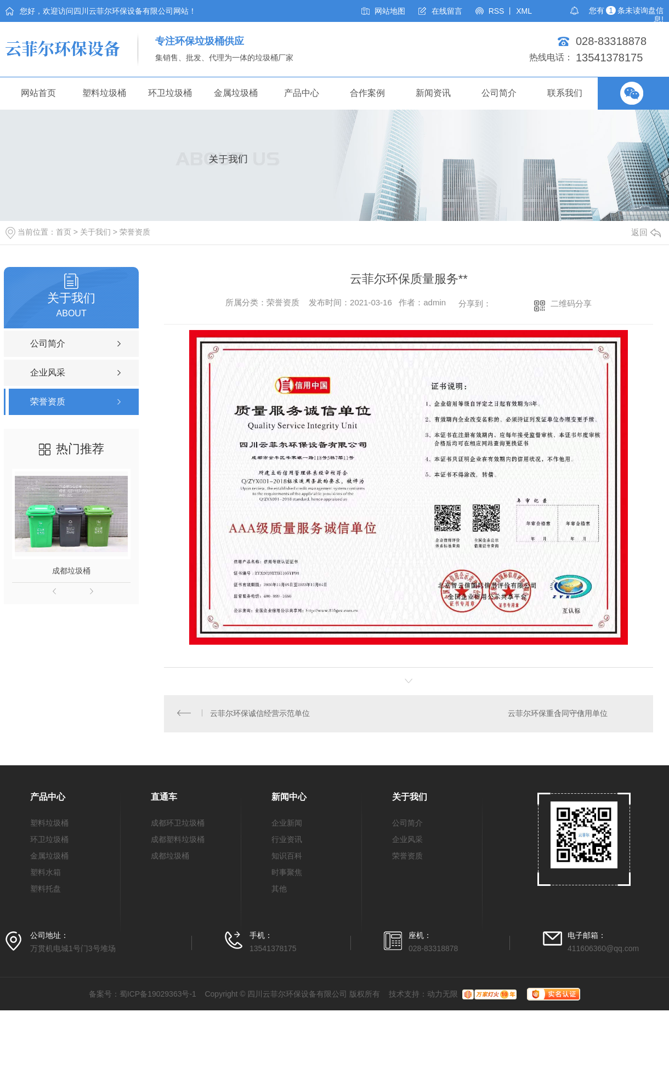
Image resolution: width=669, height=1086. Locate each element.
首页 (63, 232)
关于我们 (95, 232)
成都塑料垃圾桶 (178, 841)
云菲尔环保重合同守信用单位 (557, 714)
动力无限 (442, 995)
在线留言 (447, 11)
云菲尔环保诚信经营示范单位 (260, 714)
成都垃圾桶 (71, 570)
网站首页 (38, 93)
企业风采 (407, 841)
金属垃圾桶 (236, 93)
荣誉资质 (135, 232)
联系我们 (564, 93)
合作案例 (367, 93)
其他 (279, 890)
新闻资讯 (433, 93)
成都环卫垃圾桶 (178, 824)
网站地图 (390, 11)
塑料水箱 (45, 873)
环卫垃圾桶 (170, 93)
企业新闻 (286, 824)
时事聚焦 (286, 873)
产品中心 (301, 93)
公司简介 (499, 93)
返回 (646, 232)
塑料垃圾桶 (104, 93)
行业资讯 (286, 841)
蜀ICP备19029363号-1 (158, 995)
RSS (496, 11)
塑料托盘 (45, 890)
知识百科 (286, 857)
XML (524, 11)
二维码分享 (571, 303)
